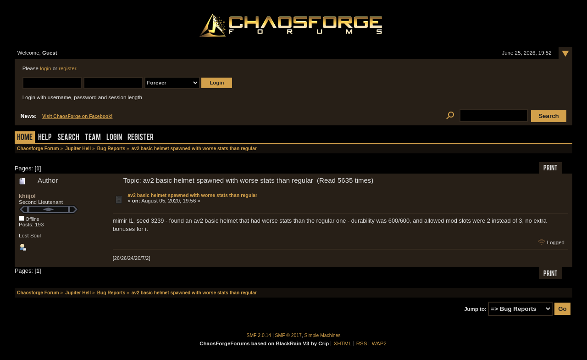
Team (93, 138)
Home (25, 138)
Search (68, 138)
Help (45, 138)
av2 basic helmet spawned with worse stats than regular (192, 195)
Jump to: (475, 309)
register (67, 68)
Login (114, 138)
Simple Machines (323, 335)
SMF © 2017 (288, 335)
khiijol (27, 195)
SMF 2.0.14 (259, 335)
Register (140, 138)
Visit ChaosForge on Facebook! (77, 116)
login (45, 68)
